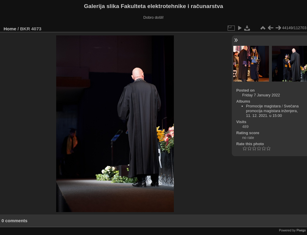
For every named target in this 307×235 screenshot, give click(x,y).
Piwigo (301, 230)
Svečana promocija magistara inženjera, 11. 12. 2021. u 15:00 (272, 111)
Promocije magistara (263, 106)
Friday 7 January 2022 (261, 95)
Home (10, 28)
